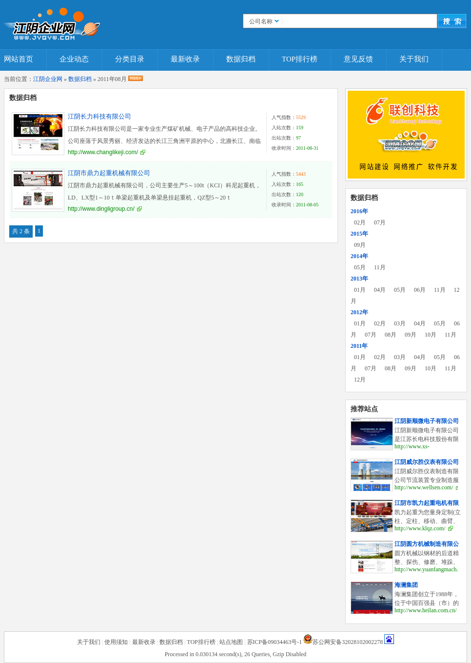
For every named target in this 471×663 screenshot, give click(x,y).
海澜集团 (406, 585)
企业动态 (74, 59)
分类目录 (129, 59)
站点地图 (231, 642)
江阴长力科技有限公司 (99, 116)
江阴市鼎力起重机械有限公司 (109, 173)
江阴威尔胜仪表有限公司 (426, 462)
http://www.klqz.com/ (420, 528)
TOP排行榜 (299, 59)
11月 (380, 267)
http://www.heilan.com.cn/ (425, 610)
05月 (360, 267)
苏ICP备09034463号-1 (274, 642)
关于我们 (414, 59)
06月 (420, 289)
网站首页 (18, 59)
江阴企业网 (47, 79)
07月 (380, 222)
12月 (360, 379)
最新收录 (185, 59)
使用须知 (116, 642)
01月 (360, 289)
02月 (360, 222)
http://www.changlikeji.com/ (103, 152)
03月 (400, 323)
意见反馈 (358, 59)
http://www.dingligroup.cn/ (101, 208)
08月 (390, 334)
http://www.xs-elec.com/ (412, 450)
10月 (430, 334)
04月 (380, 289)
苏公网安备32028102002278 (348, 642)
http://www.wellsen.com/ (423, 487)
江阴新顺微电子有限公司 (426, 421)
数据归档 (240, 59)
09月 (360, 244)
